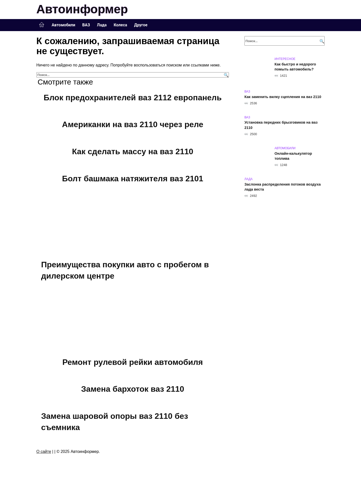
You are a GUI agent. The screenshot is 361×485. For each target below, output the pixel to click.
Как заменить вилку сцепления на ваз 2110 (282, 97)
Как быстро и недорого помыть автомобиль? (295, 66)
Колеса (120, 25)
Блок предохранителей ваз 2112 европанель (133, 97)
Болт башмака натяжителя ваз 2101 (132, 178)
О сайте (43, 451)
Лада (102, 25)
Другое (140, 25)
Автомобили (63, 25)
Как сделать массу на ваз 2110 (132, 151)
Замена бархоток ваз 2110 (132, 388)
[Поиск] (225, 74)
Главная (41, 25)
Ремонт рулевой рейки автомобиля (132, 362)
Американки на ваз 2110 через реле (132, 124)
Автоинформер (82, 9)
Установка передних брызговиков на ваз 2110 (281, 125)
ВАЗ (86, 25)
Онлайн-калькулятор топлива (293, 155)
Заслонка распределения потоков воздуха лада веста (282, 186)
